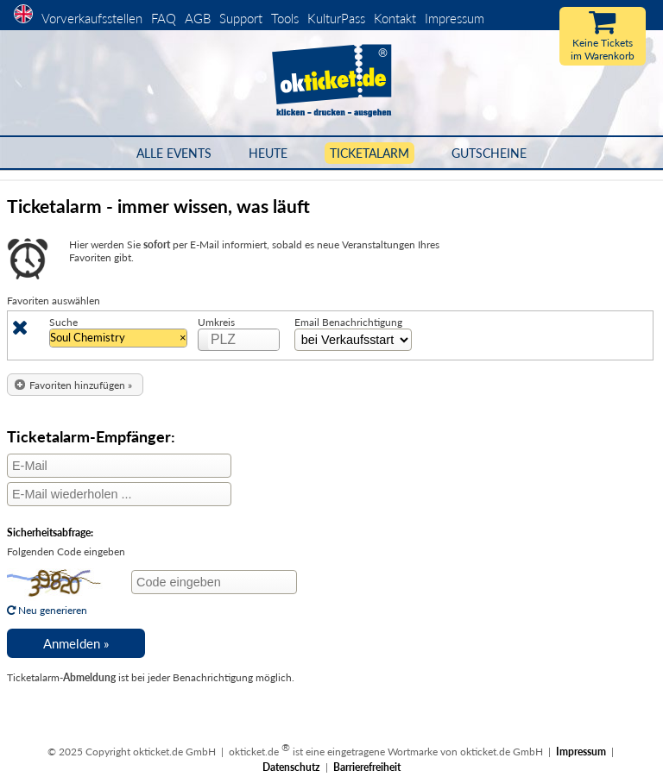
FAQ (163, 18)
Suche (63, 322)
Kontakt (395, 18)
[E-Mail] (119, 466)
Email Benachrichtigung (348, 322)
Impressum (454, 18)
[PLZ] (244, 339)
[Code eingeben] (214, 582)
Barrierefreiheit (367, 767)
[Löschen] (20, 330)
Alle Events (174, 153)
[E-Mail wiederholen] (119, 494)
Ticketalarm (369, 153)
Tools (285, 18)
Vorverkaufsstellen (91, 18)
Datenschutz (291, 767)
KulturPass (338, 18)
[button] (75, 385)
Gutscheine (489, 153)
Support (240, 18)
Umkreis (216, 322)
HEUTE (268, 153)
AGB (198, 18)
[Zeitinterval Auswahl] (353, 340)
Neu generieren (55, 604)
